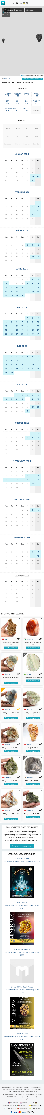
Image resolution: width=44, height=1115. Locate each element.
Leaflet (23, 75)
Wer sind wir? (7, 1089)
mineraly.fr (13, 1102)
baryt (5, 639)
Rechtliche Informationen (21, 1087)
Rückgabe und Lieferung (21, 1089)
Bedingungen (6, 1087)
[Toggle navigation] (40, 3)
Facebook (20, 1094)
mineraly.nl (9, 1108)
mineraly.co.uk (26, 1102)
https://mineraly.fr (22, 1099)
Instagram (30, 1094)
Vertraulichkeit (35, 1087)
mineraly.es (34, 1105)
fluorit (6, 674)
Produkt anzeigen (11, 648)
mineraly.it (22, 1105)
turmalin (29, 777)
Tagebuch (6, 78)
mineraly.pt (22, 1108)
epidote (6, 777)
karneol (28, 639)
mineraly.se (34, 1108)
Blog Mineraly (8, 1094)
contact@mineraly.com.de (25, 1097)
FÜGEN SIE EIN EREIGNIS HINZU (22, 846)
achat (27, 674)
